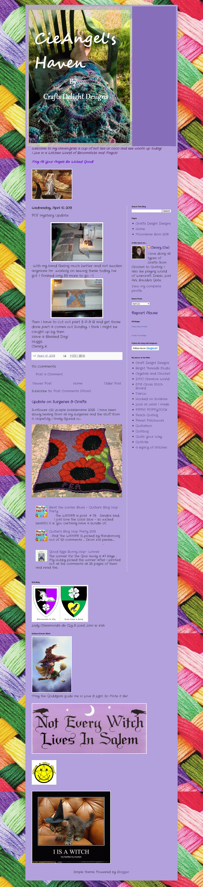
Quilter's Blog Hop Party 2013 (72, 531)
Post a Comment (49, 374)
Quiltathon (144, 426)
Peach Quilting (147, 415)
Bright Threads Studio (153, 368)
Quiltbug (142, 431)
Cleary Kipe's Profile (139, 327)
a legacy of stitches (151, 447)
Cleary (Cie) (160, 248)
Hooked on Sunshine (151, 399)
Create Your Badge (139, 335)
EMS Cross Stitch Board (149, 386)
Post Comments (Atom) (72, 391)
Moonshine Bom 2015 (152, 234)
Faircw (141, 393)
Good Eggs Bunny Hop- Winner (74, 551)
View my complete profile (146, 288)
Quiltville (142, 442)
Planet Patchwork (150, 420)
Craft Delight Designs (152, 363)
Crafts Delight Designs (153, 223)
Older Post (112, 383)
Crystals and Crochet (153, 373)
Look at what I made (152, 404)
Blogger (123, 872)
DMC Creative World (153, 379)
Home (77, 383)
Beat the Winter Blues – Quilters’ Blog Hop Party (83, 509)
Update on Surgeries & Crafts (59, 402)
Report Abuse (144, 313)
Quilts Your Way (149, 436)
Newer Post (42, 383)
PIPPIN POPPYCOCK (151, 409)
